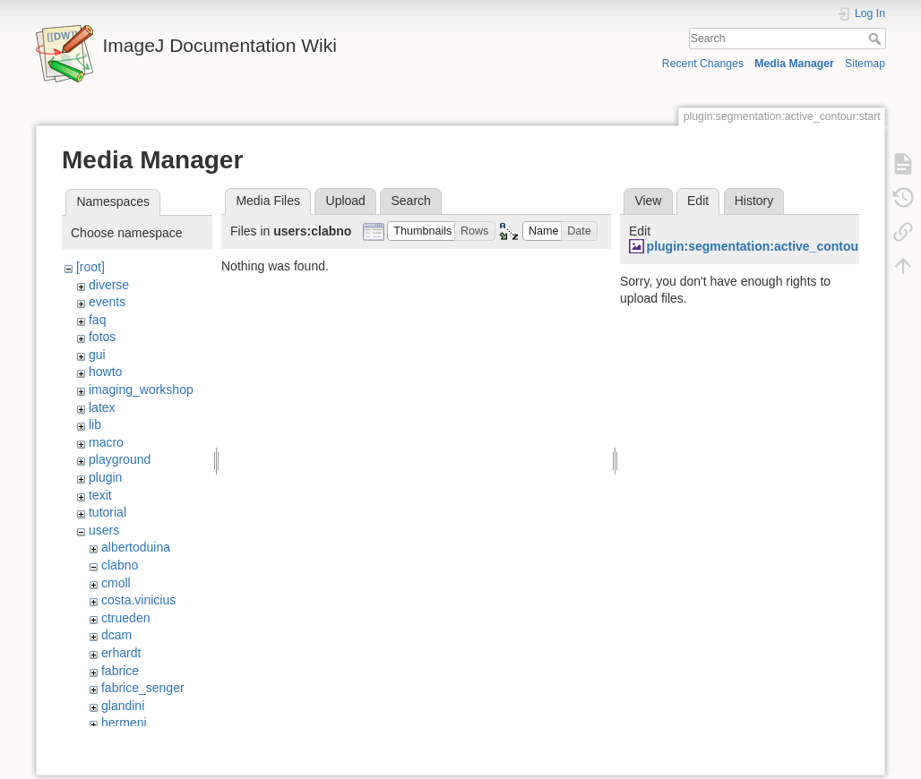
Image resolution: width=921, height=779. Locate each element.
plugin (105, 477)
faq (97, 319)
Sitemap (865, 63)
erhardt (121, 653)
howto (105, 371)
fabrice (120, 670)
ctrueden (125, 618)
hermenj (124, 722)
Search (876, 38)
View (647, 200)
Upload (346, 200)
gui (97, 354)
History (754, 200)
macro (106, 442)
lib (95, 424)
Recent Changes (703, 63)
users (104, 530)
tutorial (107, 512)
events (107, 302)
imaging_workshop (141, 389)
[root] (90, 267)
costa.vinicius (138, 600)
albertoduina (135, 547)
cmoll (116, 583)
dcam (116, 635)
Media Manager (794, 63)
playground (120, 459)
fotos (102, 337)
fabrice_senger (143, 688)
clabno (119, 565)
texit (100, 495)
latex (102, 407)
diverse (109, 285)
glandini (122, 705)
